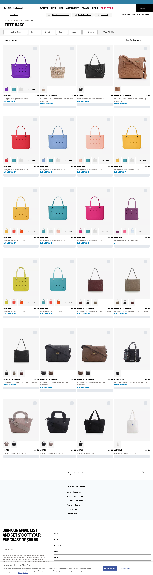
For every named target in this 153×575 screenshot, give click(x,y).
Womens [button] (44, 8)
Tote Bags (14, 24)
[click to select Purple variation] (6, 89)
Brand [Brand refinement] (49, 32)
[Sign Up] (48, 549)
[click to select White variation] (21, 89)
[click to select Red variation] (6, 160)
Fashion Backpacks (75, 496)
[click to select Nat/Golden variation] (43, 89)
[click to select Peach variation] (80, 160)
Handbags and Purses (21, 20)
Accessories (8, 20)
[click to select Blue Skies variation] (132, 231)
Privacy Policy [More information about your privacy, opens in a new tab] (23, 573)
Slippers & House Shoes (76, 500)
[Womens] (44, 8)
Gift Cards (145, 15)
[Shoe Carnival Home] (13, 8)
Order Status (126, 15)
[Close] (149, 568)
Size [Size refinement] (62, 32)
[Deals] (95, 8)
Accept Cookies (109, 568)
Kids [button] (61, 8)
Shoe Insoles (72, 513)
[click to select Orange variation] (21, 231)
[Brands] (85, 8)
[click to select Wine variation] (80, 302)
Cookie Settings (124, 568)
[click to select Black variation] (88, 302)
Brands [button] (85, 8)
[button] (11, 15)
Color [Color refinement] (75, 32)
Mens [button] (54, 8)
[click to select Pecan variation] (51, 373)
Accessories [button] (72, 8)
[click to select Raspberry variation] (117, 231)
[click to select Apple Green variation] (6, 302)
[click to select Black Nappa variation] (80, 89)
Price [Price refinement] (35, 32)
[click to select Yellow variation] (117, 160)
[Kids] (61, 8)
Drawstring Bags (74, 492)
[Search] (144, 8)
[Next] (145, 472)
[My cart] (132, 8)
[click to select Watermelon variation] (125, 231)
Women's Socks (73, 505)
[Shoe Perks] (107, 8)
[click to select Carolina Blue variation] (43, 160)
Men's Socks (72, 509)
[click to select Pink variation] (80, 231)
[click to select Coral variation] (14, 231)
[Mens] (54, 8)
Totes (31, 20)
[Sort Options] (137, 40)
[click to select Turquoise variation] (14, 89)
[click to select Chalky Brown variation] (6, 444)
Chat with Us (136, 15)
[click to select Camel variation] (117, 89)
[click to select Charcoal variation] (43, 373)
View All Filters (108, 32)
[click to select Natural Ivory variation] (117, 444)
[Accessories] (72, 8)
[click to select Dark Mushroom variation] (95, 302)
